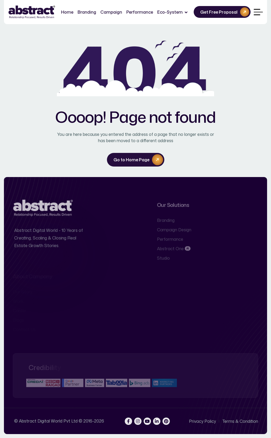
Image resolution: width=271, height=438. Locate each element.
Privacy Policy (202, 421)
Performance (139, 12)
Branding (87, 12)
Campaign (111, 12)
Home (67, 12)
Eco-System (170, 12)
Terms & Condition (240, 421)
